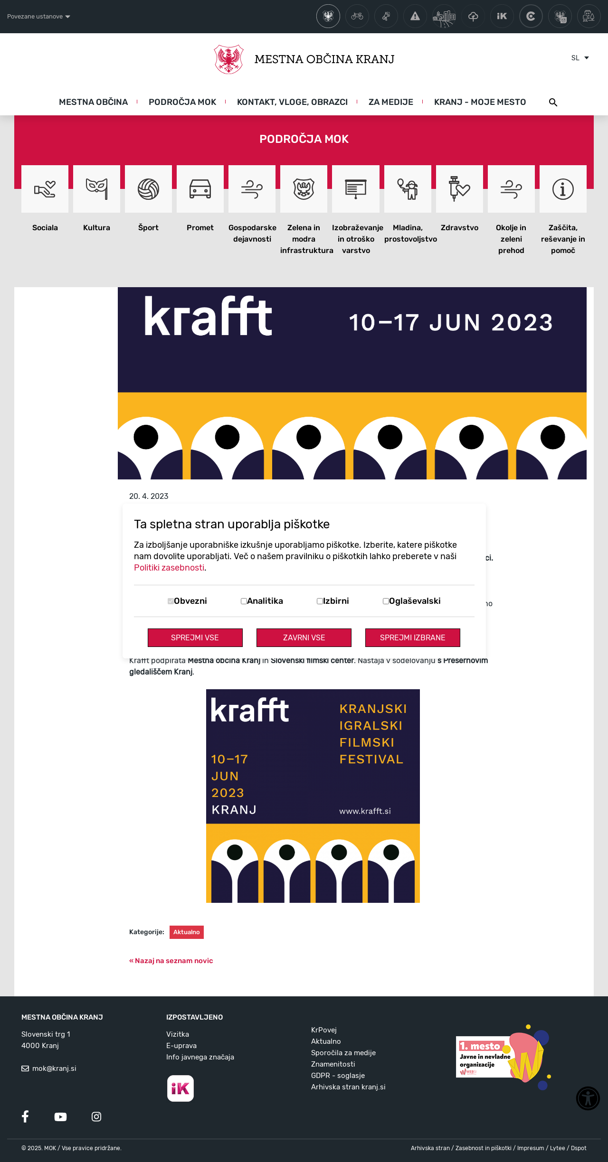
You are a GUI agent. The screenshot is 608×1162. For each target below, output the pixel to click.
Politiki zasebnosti (169, 567)
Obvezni (190, 601)
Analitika (265, 601)
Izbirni (336, 601)
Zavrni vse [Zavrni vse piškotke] (304, 637)
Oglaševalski (415, 601)
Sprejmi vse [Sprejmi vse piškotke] (195, 637)
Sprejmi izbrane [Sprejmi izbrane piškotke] (413, 637)
